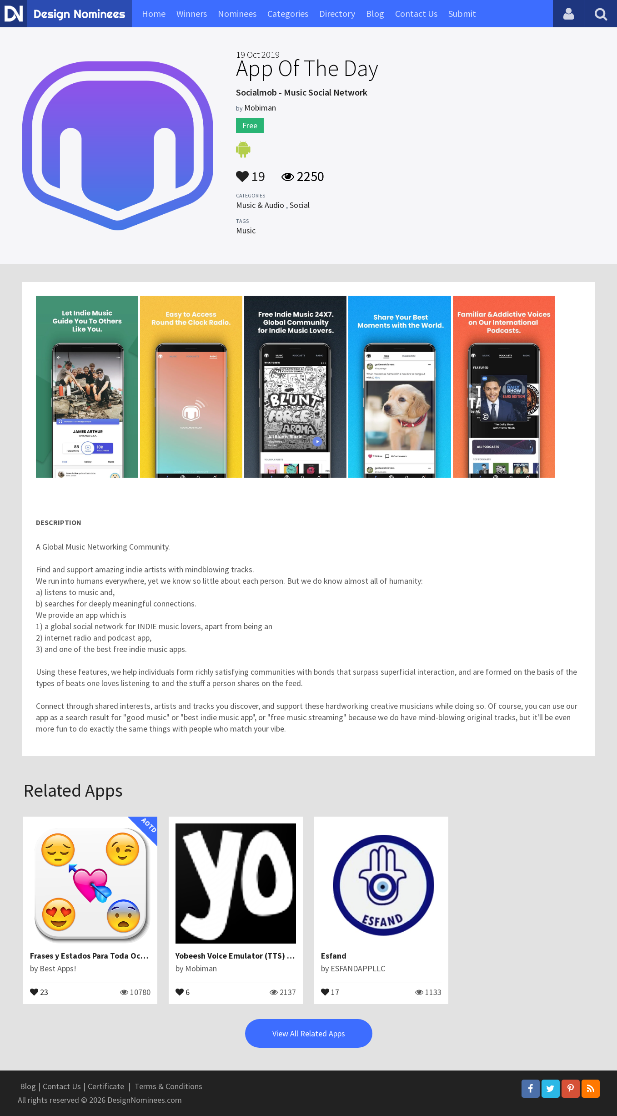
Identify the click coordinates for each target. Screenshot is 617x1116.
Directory (337, 13)
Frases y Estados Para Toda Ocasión (95, 955)
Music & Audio (260, 205)
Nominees (237, 13)
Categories (287, 13)
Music (246, 230)
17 (330, 991)
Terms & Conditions (168, 1086)
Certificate (106, 1086)
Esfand (333, 955)
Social (300, 205)
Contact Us (416, 13)
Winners (191, 13)
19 (250, 172)
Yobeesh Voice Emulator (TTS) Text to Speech (259, 955)
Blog (375, 13)
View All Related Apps (308, 1033)
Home (154, 13)
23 (39, 991)
